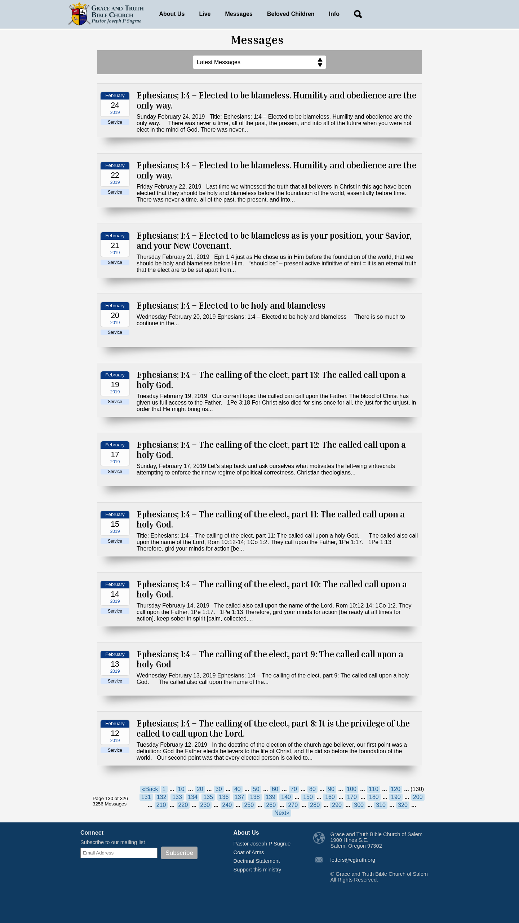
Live (205, 14)
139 (270, 797)
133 (177, 797)
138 (255, 797)
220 (183, 805)
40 (237, 789)
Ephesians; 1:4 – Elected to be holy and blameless (231, 305)
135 (208, 797)
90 (331, 789)
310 (381, 805)
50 (256, 789)
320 (403, 805)
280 (315, 805)
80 (312, 789)
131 (146, 797)
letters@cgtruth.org (352, 860)
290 (337, 805)
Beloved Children (291, 14)
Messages (239, 14)
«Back (150, 789)
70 (293, 789)
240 (227, 805)
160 (330, 797)
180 (374, 797)
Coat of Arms (249, 852)
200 (418, 797)
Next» (281, 813)
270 (293, 805)
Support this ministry (257, 870)
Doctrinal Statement (257, 861)
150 (308, 797)
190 (396, 797)
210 (161, 805)
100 (351, 789)
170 (352, 797)
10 (181, 789)
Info (334, 14)
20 (200, 789)
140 (286, 797)
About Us (172, 14)
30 (219, 789)
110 (373, 789)
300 (359, 805)
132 (162, 797)
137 (239, 797)
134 (193, 797)
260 (271, 805)
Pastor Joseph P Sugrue (262, 844)
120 (395, 789)
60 (275, 789)
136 (224, 797)
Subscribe (179, 852)
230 (205, 805)
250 (249, 805)
